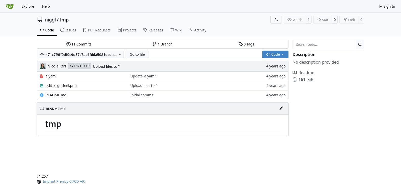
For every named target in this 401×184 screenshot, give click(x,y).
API (82, 181)
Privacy (62, 181)
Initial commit (142, 95)
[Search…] (360, 44)
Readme (303, 72)
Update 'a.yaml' (143, 76)
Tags (246, 44)
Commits (79, 44)
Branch (163, 44)
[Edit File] (281, 108)
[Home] (10, 6)
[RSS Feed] (276, 20)
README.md (56, 95)
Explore (27, 6)
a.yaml (51, 76)
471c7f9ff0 (80, 66)
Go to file (137, 54)
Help (46, 6)
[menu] (39, 182)
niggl (50, 19)
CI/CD (74, 181)
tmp (64, 19)
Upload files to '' (106, 66)
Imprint (49, 181)
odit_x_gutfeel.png (61, 85)
